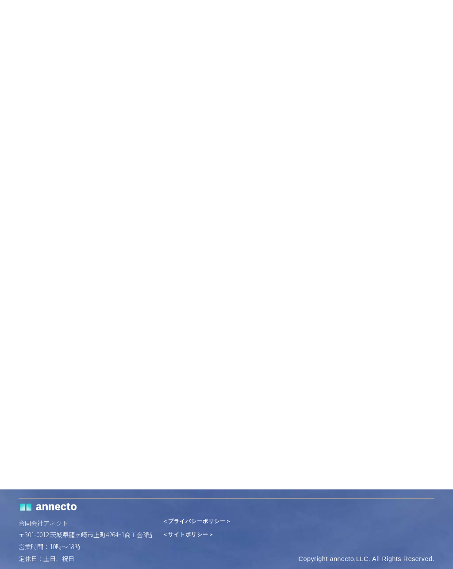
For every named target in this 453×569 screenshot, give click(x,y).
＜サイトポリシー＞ (188, 534)
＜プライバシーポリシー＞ (196, 521)
